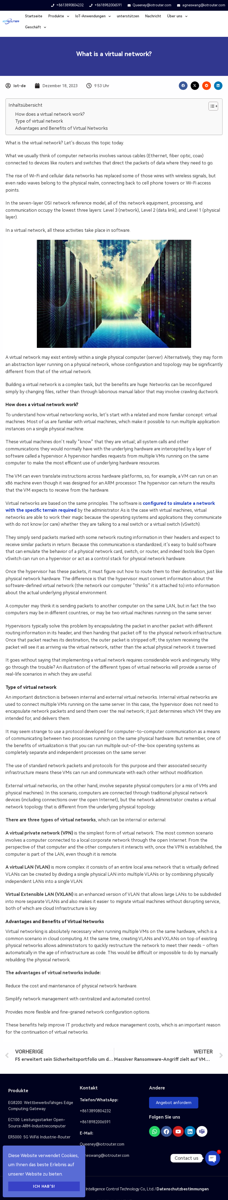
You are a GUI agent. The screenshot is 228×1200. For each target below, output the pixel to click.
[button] (183, 85)
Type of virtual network (39, 121)
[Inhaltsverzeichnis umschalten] (210, 106)
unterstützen (128, 16)
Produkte (58, 16)
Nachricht (153, 16)
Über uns (177, 16)
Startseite (33, 16)
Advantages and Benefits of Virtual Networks (61, 128)
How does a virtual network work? (50, 114)
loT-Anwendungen (93, 16)
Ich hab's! (44, 1186)
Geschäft (35, 27)
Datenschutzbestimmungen (182, 1189)
